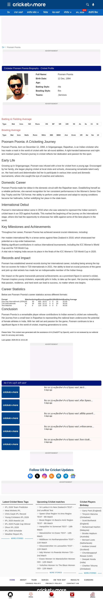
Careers (88, 580)
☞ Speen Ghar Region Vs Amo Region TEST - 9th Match (54, 513)
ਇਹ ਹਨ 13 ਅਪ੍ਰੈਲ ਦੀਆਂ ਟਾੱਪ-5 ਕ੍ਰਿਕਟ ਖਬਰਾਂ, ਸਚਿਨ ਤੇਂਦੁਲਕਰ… (68, 401)
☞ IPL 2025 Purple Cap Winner (17, 524)
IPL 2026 (80, 12)
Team (34, 580)
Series (45, 580)
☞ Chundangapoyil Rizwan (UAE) (88, 553)
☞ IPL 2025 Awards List (13, 520)
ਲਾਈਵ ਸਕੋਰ (33, 12)
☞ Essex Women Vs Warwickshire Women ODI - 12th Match (56, 559)
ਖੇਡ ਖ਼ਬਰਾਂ (56, 12)
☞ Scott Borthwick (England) (88, 520)
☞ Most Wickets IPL (12, 510)
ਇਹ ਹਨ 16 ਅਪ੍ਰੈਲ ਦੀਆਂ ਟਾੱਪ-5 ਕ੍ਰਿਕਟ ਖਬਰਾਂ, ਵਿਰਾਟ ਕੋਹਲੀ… (67, 440)
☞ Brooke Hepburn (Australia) (88, 533)
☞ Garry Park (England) (90, 510)
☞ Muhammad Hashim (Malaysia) (90, 527)
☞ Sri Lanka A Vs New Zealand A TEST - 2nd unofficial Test (55, 507)
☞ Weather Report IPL (13, 534)
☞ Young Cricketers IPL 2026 (16, 517)
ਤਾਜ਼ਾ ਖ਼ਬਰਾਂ (18, 12)
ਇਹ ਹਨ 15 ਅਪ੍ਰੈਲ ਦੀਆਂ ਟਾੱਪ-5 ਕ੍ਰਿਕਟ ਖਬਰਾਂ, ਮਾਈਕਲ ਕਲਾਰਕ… (69, 427)
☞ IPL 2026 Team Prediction (15, 507)
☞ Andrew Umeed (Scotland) (88, 546)
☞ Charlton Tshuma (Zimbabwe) (88, 565)
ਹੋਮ (8, 12)
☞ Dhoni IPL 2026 (11, 527)
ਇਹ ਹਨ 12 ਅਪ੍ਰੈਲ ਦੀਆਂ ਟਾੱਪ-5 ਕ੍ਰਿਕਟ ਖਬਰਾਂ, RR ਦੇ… (65, 387)
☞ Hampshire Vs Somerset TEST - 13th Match (54, 526)
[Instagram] (44, 476)
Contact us (73, 583)
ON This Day (60, 580)
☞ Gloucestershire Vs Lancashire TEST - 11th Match (55, 546)
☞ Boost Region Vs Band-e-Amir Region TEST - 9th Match (55, 520)
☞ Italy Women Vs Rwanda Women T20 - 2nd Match (55, 552)
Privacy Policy (54, 583)
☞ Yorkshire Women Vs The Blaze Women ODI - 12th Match (56, 565)
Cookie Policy (33, 583)
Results (75, 580)
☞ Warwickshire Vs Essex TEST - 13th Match (54, 533)
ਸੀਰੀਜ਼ (68, 12)
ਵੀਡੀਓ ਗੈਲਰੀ (94, 12)
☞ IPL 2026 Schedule (12, 531)
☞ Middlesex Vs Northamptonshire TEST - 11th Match (56, 539)
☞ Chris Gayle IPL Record (14, 514)
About (23, 580)
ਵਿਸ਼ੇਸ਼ (45, 12)
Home (12, 580)
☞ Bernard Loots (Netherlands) (87, 540)
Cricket (55, 595)
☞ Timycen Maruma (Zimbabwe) (89, 514)
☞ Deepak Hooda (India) (88, 559)
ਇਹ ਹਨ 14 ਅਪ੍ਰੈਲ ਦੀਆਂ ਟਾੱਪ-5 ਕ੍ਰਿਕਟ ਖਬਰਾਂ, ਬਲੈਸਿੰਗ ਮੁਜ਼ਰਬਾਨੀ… (69, 414)
